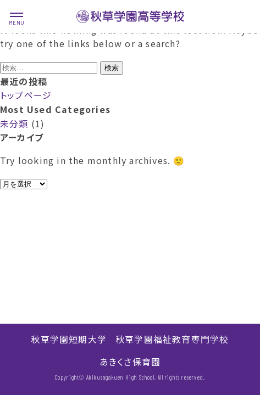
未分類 (14, 123)
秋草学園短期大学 (69, 339)
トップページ (26, 94)
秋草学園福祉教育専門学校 (172, 339)
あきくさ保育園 (130, 361)
